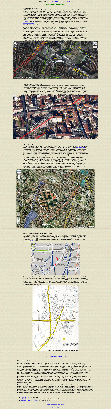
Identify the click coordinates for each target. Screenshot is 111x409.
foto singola (70, 1)
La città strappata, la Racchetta (29, 400)
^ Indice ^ (62, 1)
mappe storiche (80, 147)
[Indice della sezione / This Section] (55, 404)
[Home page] (55, 407)
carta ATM (30, 241)
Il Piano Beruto (25, 397)
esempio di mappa (28, 23)
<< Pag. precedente (52, 1)
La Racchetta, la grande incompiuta (31, 399)
